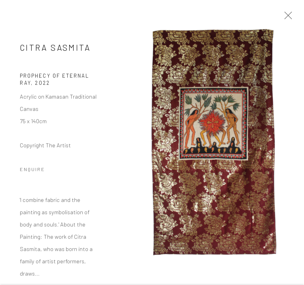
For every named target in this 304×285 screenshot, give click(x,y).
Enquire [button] (32, 170)
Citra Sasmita (55, 48)
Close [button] (286, 18)
